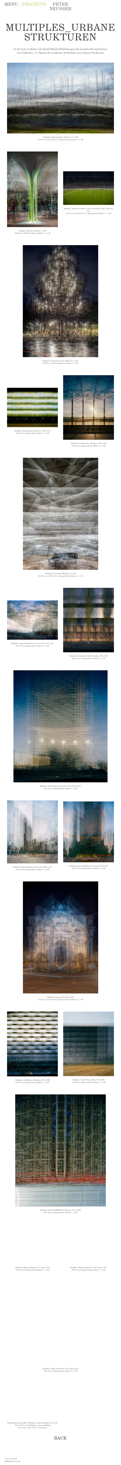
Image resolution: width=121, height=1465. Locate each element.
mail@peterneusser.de (12, 1461)
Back (60, 1438)
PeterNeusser (60, 6)
